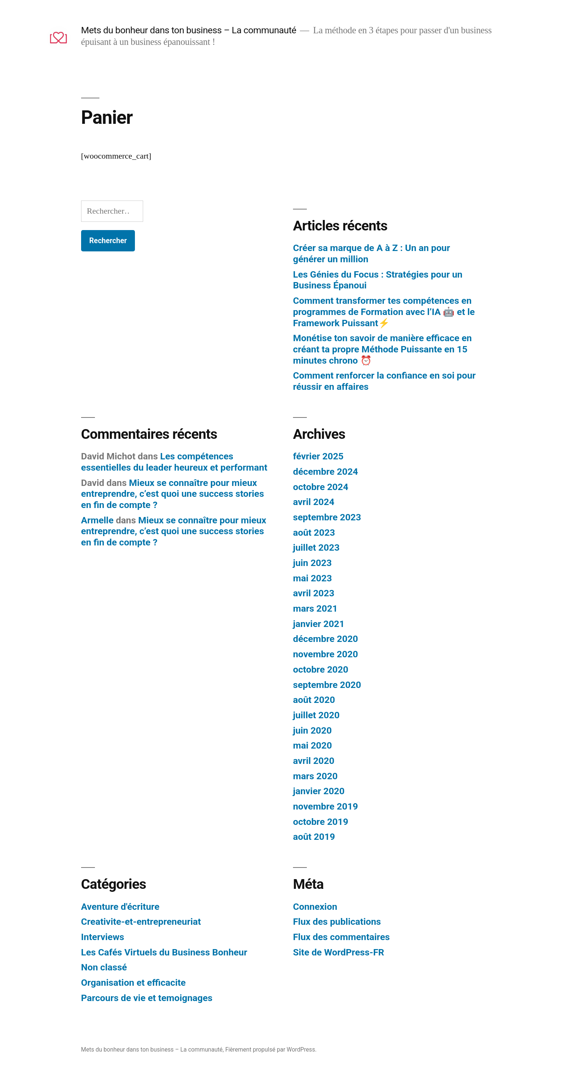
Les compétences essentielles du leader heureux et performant (174, 462)
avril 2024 (313, 501)
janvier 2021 (319, 623)
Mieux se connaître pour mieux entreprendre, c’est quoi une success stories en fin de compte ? (172, 493)
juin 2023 (312, 562)
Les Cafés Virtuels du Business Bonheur (164, 952)
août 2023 (314, 532)
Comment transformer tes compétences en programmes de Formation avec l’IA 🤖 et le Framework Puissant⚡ (384, 311)
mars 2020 (315, 776)
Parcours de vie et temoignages (147, 997)
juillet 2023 (316, 547)
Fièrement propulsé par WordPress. (271, 1049)
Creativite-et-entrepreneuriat (141, 921)
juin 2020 (312, 730)
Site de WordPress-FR (338, 952)
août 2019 (314, 836)
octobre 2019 (320, 821)
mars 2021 (315, 608)
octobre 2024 (320, 486)
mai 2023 (312, 578)
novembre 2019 (325, 806)
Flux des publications (337, 921)
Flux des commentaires (341, 936)
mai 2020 (312, 745)
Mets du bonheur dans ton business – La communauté (188, 30)
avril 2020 (313, 760)
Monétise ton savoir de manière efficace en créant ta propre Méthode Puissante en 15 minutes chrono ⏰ (382, 349)
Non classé (104, 967)
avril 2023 (313, 593)
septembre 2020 (327, 684)
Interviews (102, 936)
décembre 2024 (325, 471)
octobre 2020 (320, 669)
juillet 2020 (316, 715)
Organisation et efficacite (133, 982)
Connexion (315, 906)
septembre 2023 (327, 517)
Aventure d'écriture (120, 906)
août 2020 (314, 699)
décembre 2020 (325, 638)
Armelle (97, 520)
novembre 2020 (325, 654)
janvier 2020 (319, 791)
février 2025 (318, 456)
